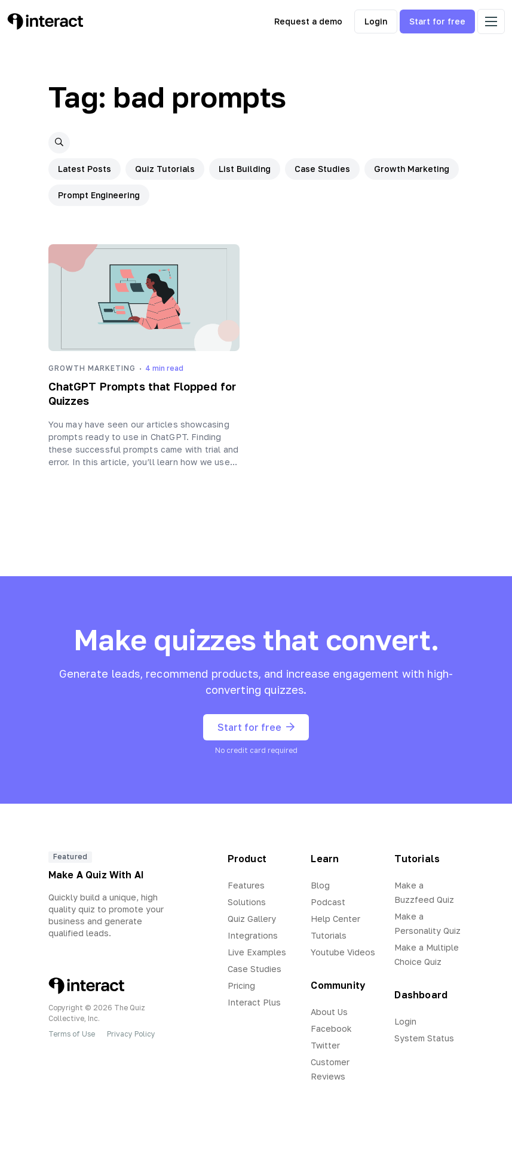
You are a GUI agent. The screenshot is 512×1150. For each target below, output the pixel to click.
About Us (329, 1012)
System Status (424, 1038)
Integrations (253, 935)
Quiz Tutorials (165, 169)
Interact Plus (254, 1002)
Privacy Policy (131, 1033)
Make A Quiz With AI (96, 875)
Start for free (437, 21)
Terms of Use (71, 1033)
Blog (320, 885)
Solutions (247, 902)
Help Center (335, 919)
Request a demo (308, 21)
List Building (245, 169)
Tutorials (329, 935)
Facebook (331, 1028)
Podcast (328, 902)
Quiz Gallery (252, 919)
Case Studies (322, 169)
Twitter (325, 1045)
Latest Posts (84, 169)
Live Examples (257, 952)
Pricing (241, 985)
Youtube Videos (343, 952)
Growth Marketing (411, 169)
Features (246, 885)
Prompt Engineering (99, 195)
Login (375, 21)
